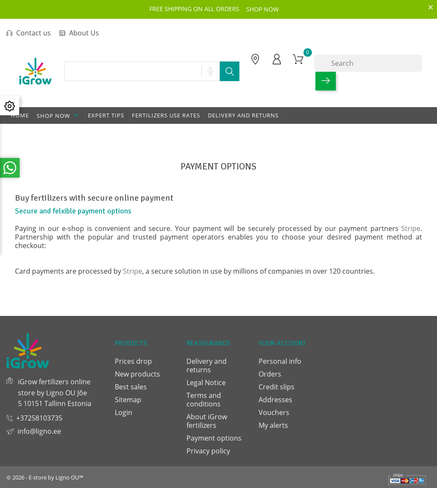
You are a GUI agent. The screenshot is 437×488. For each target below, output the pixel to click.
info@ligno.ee (39, 431)
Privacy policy (208, 451)
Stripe (410, 228)
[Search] (368, 63)
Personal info (280, 361)
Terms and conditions (203, 400)
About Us (79, 33)
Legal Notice (206, 382)
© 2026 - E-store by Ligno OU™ (44, 477)
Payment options (214, 438)
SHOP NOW (262, 9)
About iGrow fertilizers (206, 421)
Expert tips (106, 115)
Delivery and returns (243, 115)
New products (137, 374)
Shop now (58, 115)
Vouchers (274, 412)
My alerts (273, 425)
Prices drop (133, 361)
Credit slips (276, 387)
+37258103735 (39, 418)
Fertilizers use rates (166, 115)
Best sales (131, 387)
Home (20, 115)
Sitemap (128, 399)
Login (123, 412)
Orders (270, 374)
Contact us (28, 33)
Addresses (275, 399)
